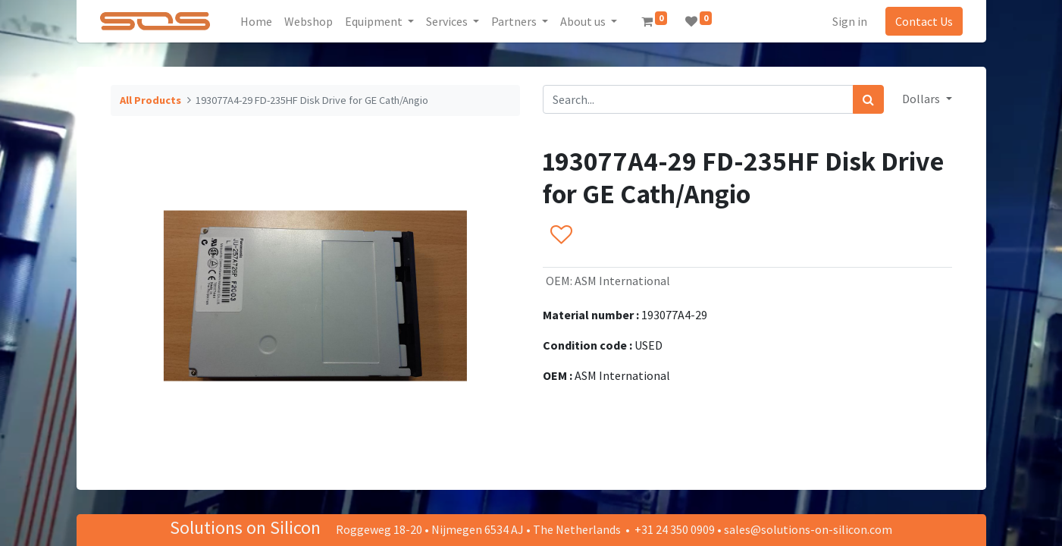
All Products (150, 100)
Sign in (849, 21)
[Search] (868, 99)
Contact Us (924, 21)
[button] (560, 236)
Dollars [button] (922, 98)
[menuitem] (256, 21)
